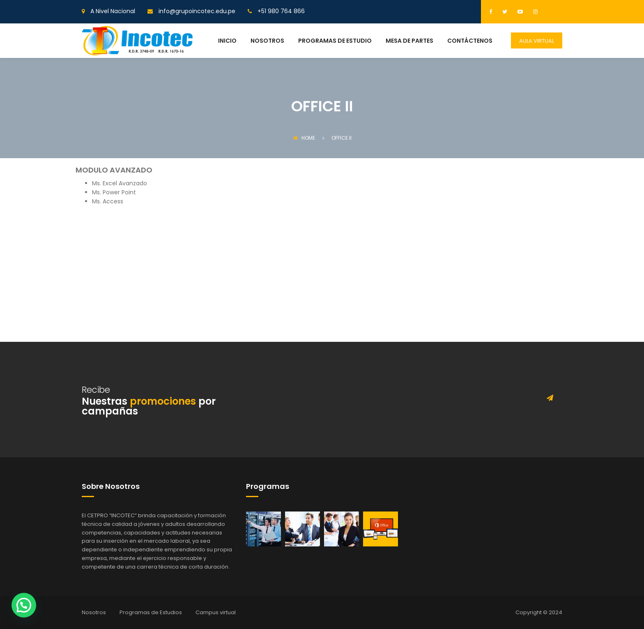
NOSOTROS (267, 41)
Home (304, 137)
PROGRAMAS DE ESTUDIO (335, 41)
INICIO (227, 41)
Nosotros (94, 612)
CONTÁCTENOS (469, 41)
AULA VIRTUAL (536, 41)
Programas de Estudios (151, 612)
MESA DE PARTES (409, 41)
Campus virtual (216, 612)
